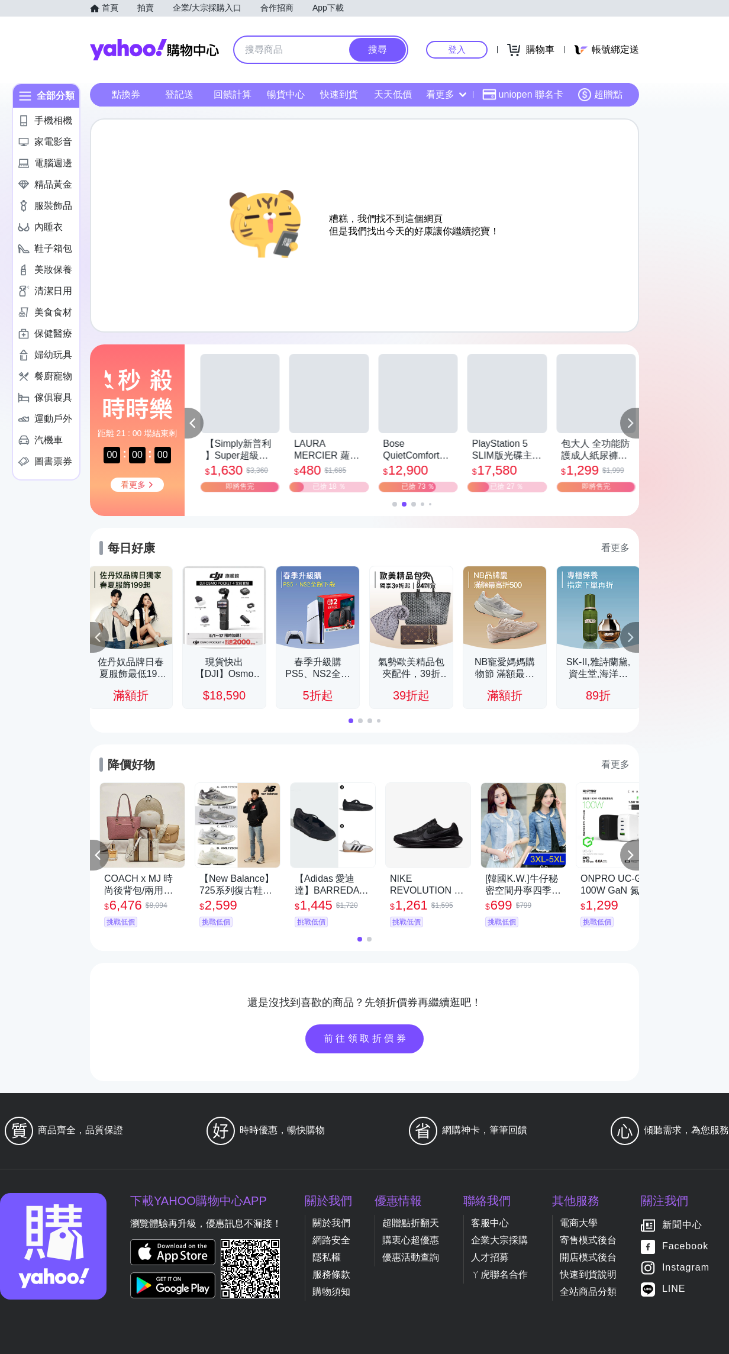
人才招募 (490, 1257)
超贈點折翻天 (410, 1223)
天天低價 (393, 94)
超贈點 (600, 95)
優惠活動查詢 (410, 1257)
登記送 (179, 94)
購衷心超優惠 (410, 1240)
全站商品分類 (588, 1292)
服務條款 (331, 1274)
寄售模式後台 (588, 1240)
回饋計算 (232, 94)
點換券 (126, 94)
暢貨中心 (286, 94)
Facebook (685, 1247)
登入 (457, 49)
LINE (674, 1289)
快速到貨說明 (588, 1274)
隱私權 (326, 1257)
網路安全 (331, 1240)
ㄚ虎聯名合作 (499, 1274)
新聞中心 (682, 1225)
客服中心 (490, 1223)
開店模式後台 (588, 1257)
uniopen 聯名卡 (522, 95)
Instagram (685, 1268)
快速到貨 (339, 94)
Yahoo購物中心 (154, 50)
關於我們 (331, 1223)
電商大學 (579, 1223)
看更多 (446, 94)
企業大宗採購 (499, 1240)
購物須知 (331, 1292)
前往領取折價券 (366, 1038)
